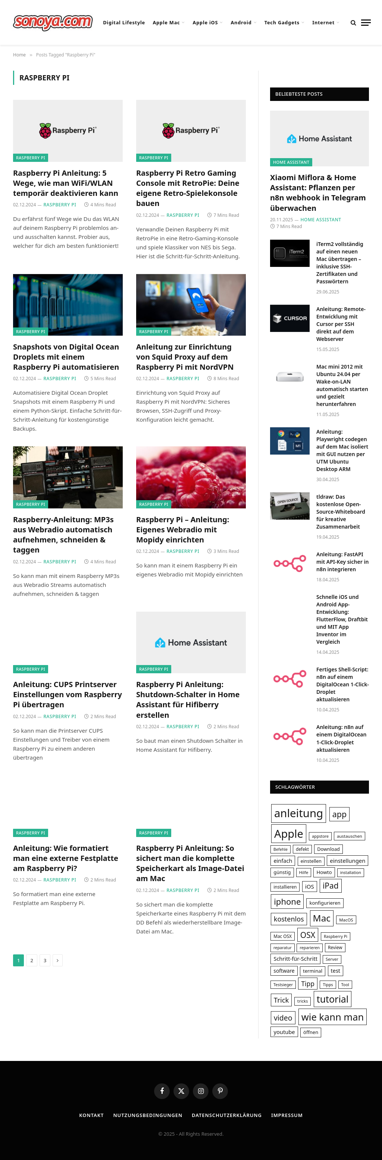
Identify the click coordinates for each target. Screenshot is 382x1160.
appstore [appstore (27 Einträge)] (320, 836)
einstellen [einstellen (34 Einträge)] (311, 861)
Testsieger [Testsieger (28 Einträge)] (283, 984)
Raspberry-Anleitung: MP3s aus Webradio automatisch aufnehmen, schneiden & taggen (63, 534)
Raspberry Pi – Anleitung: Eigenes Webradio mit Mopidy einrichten (182, 529)
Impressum (287, 1115)
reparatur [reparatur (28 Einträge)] (282, 947)
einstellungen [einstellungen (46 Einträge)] (347, 860)
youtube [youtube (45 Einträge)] (284, 1032)
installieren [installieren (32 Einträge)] (285, 887)
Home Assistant (291, 162)
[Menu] (366, 22)
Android (241, 22)
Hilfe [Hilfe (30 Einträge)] (304, 872)
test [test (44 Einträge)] (336, 970)
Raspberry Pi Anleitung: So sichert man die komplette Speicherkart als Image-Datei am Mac (190, 863)
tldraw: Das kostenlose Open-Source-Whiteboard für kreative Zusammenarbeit (340, 511)
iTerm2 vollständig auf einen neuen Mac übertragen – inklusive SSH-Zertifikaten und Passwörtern (339, 262)
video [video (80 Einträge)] (283, 1018)
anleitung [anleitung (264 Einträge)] (298, 813)
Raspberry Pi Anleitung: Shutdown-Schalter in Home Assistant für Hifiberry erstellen (187, 699)
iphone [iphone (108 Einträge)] (287, 901)
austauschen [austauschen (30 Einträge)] (349, 836)
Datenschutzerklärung (227, 1115)
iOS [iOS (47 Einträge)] (309, 886)
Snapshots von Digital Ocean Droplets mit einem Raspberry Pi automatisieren (66, 357)
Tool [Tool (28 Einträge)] (345, 984)
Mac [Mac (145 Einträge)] (322, 918)
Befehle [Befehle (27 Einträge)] (280, 849)
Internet (323, 22)
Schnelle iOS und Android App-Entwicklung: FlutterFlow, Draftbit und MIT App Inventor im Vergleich (342, 619)
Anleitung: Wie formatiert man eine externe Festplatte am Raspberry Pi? (65, 858)
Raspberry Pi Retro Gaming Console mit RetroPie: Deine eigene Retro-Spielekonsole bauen (187, 188)
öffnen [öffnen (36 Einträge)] (310, 1032)
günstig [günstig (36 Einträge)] (282, 872)
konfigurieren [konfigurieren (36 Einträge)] (324, 902)
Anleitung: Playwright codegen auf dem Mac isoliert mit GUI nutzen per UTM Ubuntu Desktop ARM (342, 450)
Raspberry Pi (30, 157)
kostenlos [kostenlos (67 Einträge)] (289, 918)
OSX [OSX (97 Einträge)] (307, 934)
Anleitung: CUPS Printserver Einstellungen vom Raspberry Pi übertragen (67, 694)
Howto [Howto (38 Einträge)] (324, 872)
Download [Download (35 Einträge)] (328, 849)
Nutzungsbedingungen (147, 1115)
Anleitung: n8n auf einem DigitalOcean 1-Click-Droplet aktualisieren (341, 738)
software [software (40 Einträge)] (283, 970)
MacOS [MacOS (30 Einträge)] (346, 920)
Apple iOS (205, 22)
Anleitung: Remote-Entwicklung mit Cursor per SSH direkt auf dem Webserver (341, 323)
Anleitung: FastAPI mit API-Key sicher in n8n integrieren (342, 562)
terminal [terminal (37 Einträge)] (312, 970)
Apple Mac (166, 22)
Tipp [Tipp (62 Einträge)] (307, 983)
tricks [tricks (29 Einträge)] (302, 1001)
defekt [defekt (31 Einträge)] (302, 849)
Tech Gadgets (282, 22)
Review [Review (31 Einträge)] (335, 947)
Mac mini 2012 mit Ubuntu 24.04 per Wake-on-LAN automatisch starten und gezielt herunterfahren (342, 385)
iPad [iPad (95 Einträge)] (331, 885)
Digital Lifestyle (124, 22)
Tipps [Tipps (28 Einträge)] (328, 984)
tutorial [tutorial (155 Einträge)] (333, 999)
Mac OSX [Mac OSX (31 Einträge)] (282, 936)
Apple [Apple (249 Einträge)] (288, 833)
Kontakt (91, 1115)
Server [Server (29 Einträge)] (332, 959)
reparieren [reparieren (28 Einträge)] (310, 947)
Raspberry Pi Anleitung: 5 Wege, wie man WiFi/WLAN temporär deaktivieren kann (65, 183)
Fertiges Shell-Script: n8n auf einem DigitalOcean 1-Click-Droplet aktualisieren (342, 684)
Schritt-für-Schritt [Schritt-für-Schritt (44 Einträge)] (295, 958)
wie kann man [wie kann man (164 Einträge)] (332, 1016)
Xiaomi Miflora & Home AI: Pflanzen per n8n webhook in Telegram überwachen (318, 192)
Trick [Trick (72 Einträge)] (281, 999)
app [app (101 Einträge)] (339, 814)
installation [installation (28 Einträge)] (350, 872)
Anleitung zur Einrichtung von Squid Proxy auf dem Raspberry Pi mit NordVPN (185, 357)
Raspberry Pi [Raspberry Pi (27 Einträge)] (335, 936)
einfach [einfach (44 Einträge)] (282, 860)
